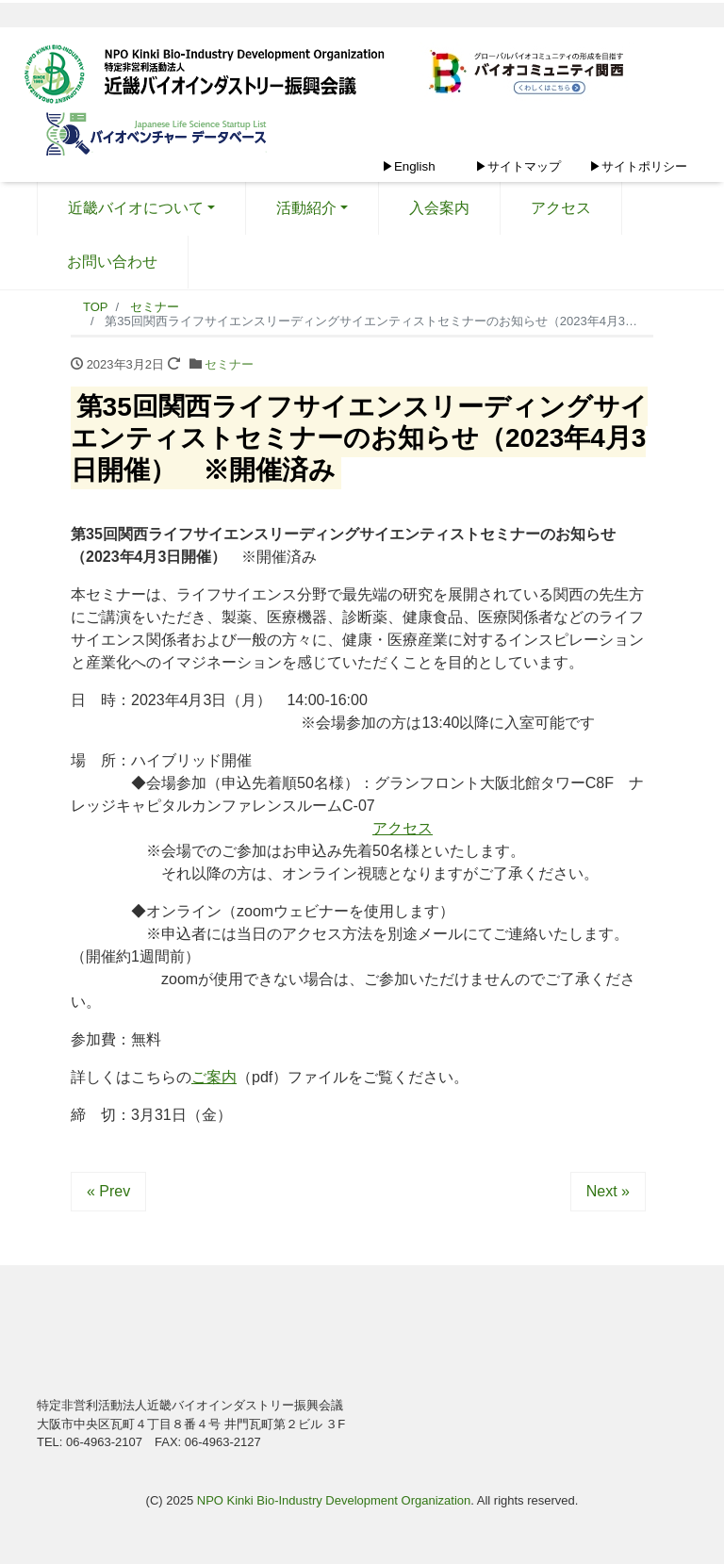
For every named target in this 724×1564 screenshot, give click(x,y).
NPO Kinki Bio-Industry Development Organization (333, 1500)
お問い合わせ (112, 262)
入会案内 (439, 208)
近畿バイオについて (136, 208)
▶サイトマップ (518, 166)
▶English (409, 166)
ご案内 (214, 1077)
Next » (608, 1191)
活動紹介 (306, 208)
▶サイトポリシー (638, 166)
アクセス (561, 208)
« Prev (108, 1191)
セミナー (229, 364)
